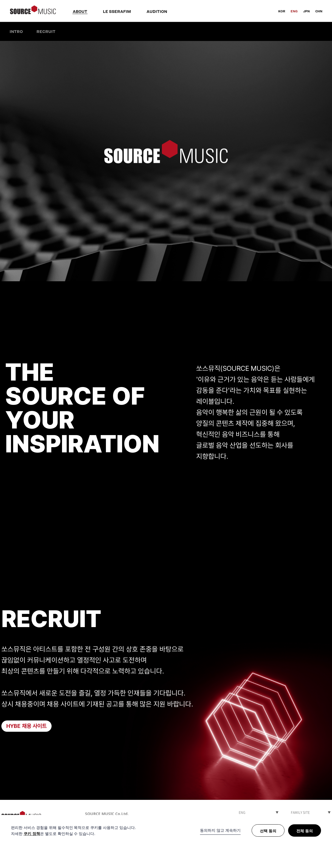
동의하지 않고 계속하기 (220, 830)
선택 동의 (268, 830)
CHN (318, 11)
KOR (281, 11)
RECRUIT (45, 31)
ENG (294, 11)
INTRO (16, 31)
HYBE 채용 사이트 (26, 726)
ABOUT (80, 11)
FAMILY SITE (300, 812)
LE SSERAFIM (117, 11)
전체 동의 (304, 830)
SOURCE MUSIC (33, 11)
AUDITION (157, 11)
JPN (306, 11)
